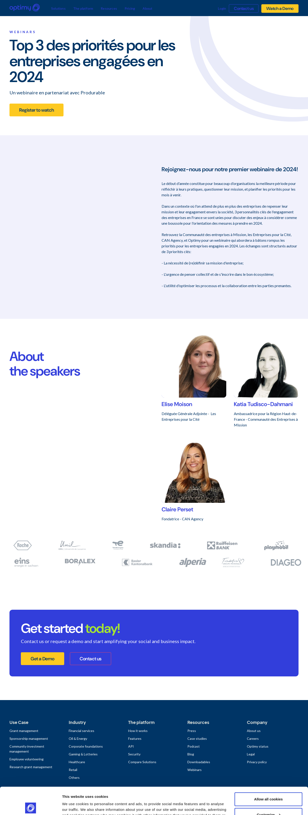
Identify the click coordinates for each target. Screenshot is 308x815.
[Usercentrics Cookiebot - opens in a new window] (30, 805)
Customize (269, 786)
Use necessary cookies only (268, 802)
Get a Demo (42, 659)
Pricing (130, 8)
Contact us (244, 8)
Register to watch (36, 110)
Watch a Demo (280, 8)
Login (222, 8)
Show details (73, 806)
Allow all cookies (268, 771)
